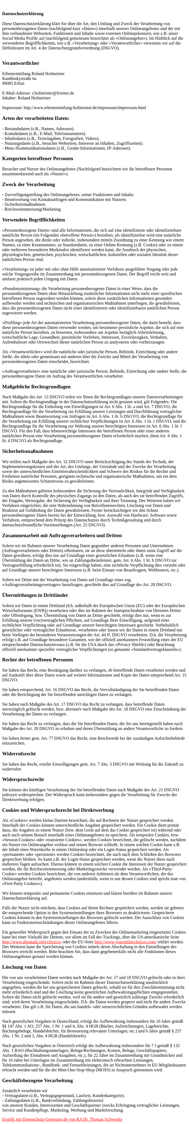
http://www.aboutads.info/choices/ (31, 942)
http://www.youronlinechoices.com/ (126, 942)
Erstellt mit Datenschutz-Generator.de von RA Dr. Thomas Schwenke (62, 1119)
